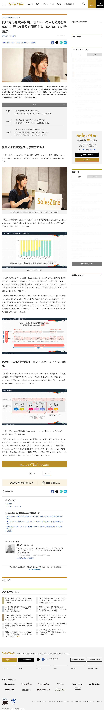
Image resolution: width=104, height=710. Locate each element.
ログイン (86, 160)
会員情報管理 (51, 701)
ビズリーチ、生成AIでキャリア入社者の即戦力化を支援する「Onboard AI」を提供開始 (18, 626)
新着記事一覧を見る (87, 263)
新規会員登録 (86, 155)
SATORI (9, 504)
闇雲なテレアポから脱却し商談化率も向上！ (30, 129)
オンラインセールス (22, 42)
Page (8, 121)
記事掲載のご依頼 (78, 659)
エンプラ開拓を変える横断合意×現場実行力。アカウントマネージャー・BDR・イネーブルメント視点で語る (18, 609)
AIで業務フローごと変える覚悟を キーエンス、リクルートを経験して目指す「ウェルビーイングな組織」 (52, 617)
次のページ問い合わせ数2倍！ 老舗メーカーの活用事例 (34, 464)
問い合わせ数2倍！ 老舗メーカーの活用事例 (30, 120)
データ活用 (6, 42)
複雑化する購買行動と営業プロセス (27, 111)
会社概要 (66, 701)
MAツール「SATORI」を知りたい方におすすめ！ (32, 135)
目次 (49, 105)
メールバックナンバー (87, 149)
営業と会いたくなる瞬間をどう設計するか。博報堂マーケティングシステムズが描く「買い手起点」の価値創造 (52, 609)
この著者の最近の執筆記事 (25, 558)
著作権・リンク (41, 701)
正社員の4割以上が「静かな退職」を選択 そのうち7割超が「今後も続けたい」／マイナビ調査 (19, 600)
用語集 (59, 4)
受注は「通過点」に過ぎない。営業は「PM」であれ (86, 242)
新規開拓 (32, 42)
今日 (79, 54)
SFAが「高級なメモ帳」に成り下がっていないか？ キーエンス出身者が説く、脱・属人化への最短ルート (52, 600)
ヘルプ (33, 701)
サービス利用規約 (76, 701)
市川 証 (12, 36)
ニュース (30, 4)
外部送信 (99, 701)
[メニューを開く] (4, 4)
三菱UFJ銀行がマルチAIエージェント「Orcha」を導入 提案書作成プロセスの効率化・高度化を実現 (52, 632)
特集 (52, 4)
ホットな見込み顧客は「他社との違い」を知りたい (32, 132)
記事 (37, 4)
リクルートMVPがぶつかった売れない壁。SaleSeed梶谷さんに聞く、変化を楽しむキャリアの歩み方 (19, 617)
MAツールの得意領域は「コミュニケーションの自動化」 (34, 114)
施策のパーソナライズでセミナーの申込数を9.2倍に (32, 123)
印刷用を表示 (7, 491)
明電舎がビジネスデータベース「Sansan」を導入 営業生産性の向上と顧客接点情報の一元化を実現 (19, 634)
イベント (45, 4)
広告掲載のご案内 (94, 659)
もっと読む (8, 531)
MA (13, 42)
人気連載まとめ (69, 4)
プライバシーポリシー (89, 701)
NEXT (47, 473)
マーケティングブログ (14, 506)
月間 (94, 54)
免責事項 (59, 701)
